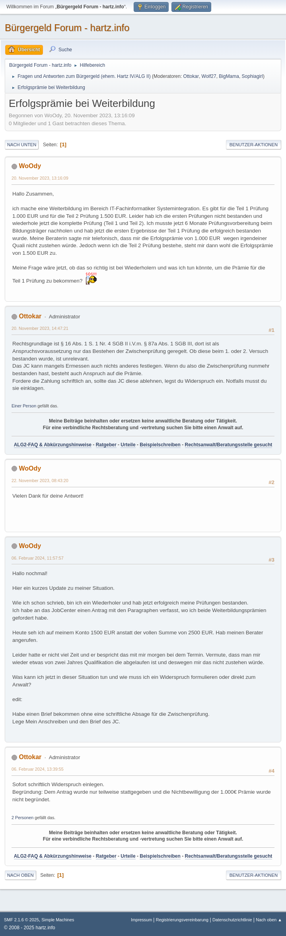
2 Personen (22, 817)
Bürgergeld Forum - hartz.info (67, 27)
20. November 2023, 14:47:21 (40, 328)
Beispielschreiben (160, 445)
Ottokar (191, 76)
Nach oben (20, 875)
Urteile (128, 445)
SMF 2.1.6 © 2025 (21, 919)
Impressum (142, 919)
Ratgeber (106, 445)
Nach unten (21, 144)
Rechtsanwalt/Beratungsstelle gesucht (228, 445)
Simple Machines (57, 919)
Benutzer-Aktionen (254, 144)
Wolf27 (209, 76)
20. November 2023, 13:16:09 (40, 178)
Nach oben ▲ (269, 919)
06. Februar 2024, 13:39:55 (38, 769)
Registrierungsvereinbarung (182, 919)
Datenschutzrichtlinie (232, 919)
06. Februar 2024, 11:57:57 (38, 558)
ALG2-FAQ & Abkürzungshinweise (52, 445)
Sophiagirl (252, 76)
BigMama (229, 76)
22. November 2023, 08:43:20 (40, 480)
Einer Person (24, 405)
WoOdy (30, 166)
